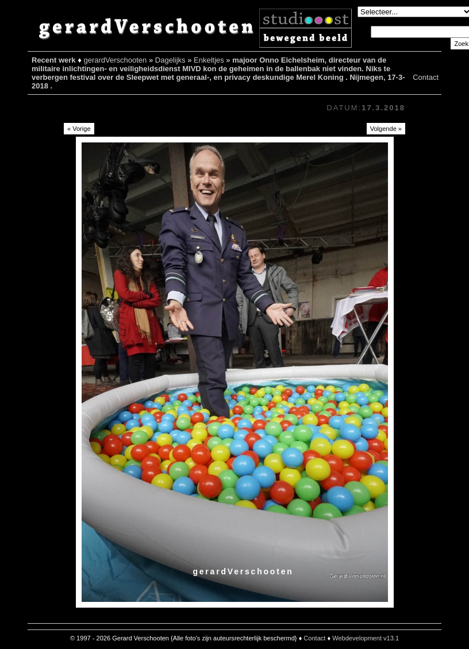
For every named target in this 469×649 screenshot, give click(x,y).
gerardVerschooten (115, 60)
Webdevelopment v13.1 (365, 638)
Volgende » (386, 128)
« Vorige (79, 128)
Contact (426, 77)
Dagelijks (170, 60)
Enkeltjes (209, 60)
